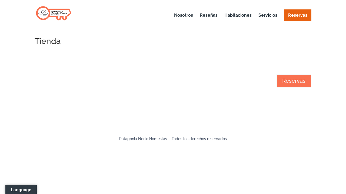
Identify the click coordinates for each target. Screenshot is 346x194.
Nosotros (183, 15)
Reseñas (209, 15)
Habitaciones (238, 15)
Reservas (297, 15)
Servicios (267, 15)
